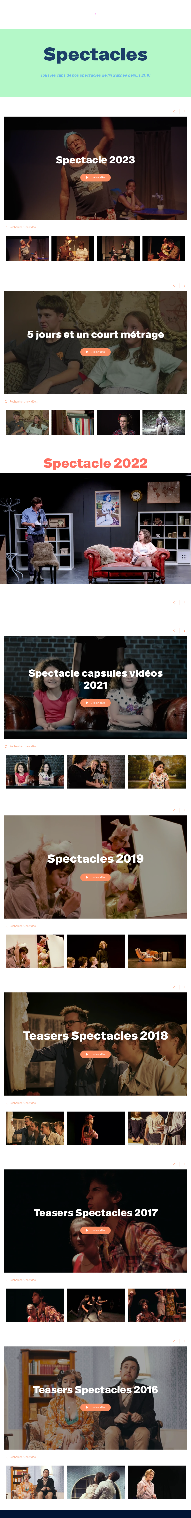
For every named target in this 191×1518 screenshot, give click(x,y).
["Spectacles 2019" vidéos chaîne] (95, 954)
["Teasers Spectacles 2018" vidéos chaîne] (95, 1131)
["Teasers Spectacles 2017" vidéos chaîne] (95, 1306)
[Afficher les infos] (183, 111)
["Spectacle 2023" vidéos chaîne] (95, 251)
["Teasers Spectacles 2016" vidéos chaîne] (95, 1485)
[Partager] (174, 111)
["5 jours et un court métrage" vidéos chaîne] (95, 425)
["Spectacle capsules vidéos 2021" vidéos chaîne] (95, 774)
